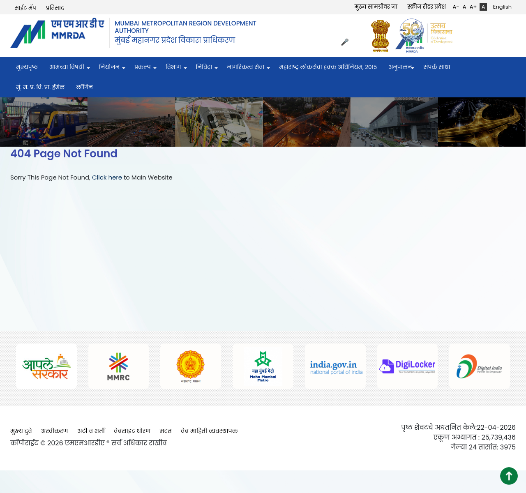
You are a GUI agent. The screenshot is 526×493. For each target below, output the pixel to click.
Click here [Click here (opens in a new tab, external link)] (107, 177)
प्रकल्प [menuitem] (142, 67)
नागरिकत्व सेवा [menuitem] (245, 67)
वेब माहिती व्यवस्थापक (209, 431)
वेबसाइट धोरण (132, 431)
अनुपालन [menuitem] (400, 67)
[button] (509, 476)
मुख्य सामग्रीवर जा (376, 7)
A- (455, 7)
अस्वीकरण (54, 431)
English (502, 7)
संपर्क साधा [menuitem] (436, 67)
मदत (166, 431)
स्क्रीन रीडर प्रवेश (426, 7)
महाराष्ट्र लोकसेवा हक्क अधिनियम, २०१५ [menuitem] (328, 67)
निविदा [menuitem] (204, 67)
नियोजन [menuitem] (109, 67)
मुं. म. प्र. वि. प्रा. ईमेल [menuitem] (40, 87)
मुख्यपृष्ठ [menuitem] (27, 67)
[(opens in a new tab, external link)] (382, 35)
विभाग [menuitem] (173, 67)
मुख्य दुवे (21, 431)
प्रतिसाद (55, 8)
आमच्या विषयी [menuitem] (66, 67)
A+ (473, 7)
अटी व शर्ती (91, 431)
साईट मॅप (25, 8)
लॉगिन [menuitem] (84, 87)
